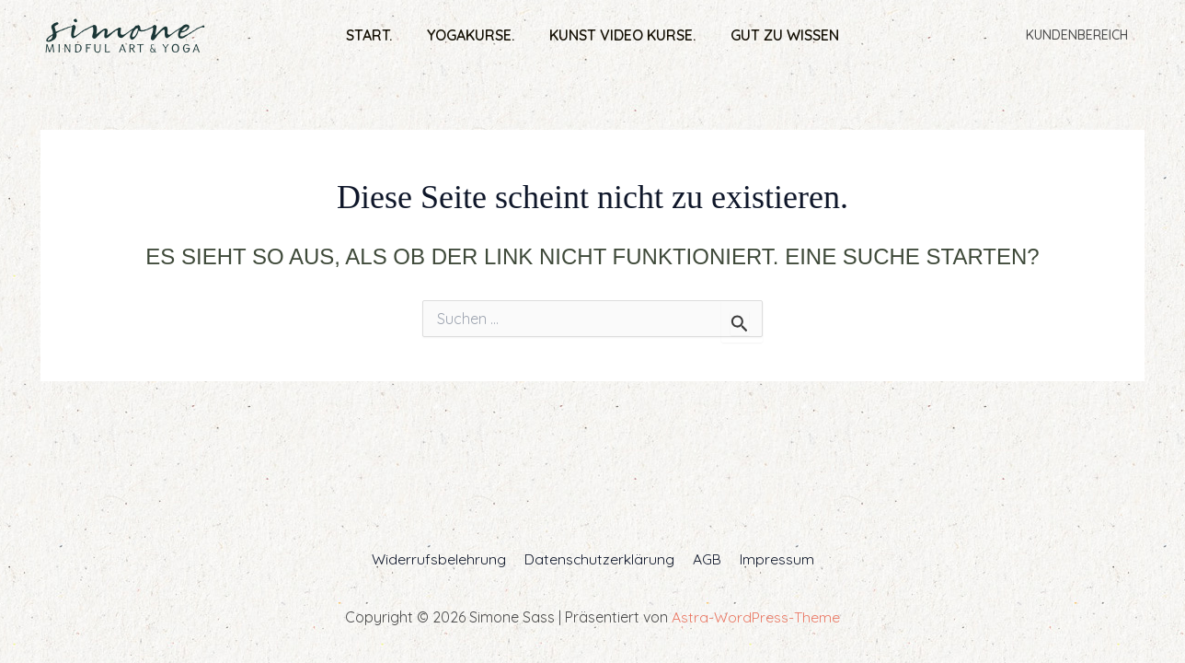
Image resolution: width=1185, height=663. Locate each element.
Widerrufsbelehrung (443, 559)
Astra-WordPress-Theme (756, 617)
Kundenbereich (1081, 35)
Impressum (771, 559)
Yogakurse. (473, 35)
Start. (377, 35)
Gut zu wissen (776, 35)
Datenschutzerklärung (600, 559)
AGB (705, 559)
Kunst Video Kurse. (619, 35)
